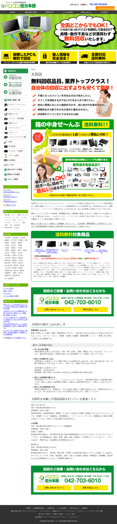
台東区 (13, 243)
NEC (6, 225)
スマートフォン (14, 128)
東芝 (19, 215)
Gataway (17, 225)
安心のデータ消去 (14, 169)
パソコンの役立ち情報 (10, 296)
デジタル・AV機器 (15, 151)
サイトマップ (74, 517)
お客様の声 (49, 12)
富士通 (7, 215)
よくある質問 (67, 12)
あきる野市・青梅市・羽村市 (14, 265)
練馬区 (13, 250)
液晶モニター (13, 114)
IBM (23, 222)
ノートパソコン (14, 109)
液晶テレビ (12, 123)
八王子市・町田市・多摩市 (14, 268)
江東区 (7, 248)
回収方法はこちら (90, 309)
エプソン (21, 220)
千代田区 (8, 238)
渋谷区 (7, 245)
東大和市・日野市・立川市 (14, 255)
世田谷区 (16, 238)
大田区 (7, 250)
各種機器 (11, 160)
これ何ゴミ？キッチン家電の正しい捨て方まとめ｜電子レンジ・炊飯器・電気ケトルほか (15, 313)
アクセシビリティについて (58, 517)
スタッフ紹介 (12, 179)
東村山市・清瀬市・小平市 (14, 260)
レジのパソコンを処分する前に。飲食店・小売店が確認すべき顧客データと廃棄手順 (15, 332)
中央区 (20, 248)
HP (11, 225)
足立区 (13, 245)
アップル (24, 217)
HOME (12, 12)
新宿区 (13, 248)
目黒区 (20, 245)
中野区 (13, 253)
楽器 (10, 142)
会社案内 (104, 12)
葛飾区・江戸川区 (11, 240)
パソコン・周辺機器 (16, 118)
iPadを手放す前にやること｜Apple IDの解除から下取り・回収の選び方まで (15, 326)
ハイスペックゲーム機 (17, 137)
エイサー (8, 222)
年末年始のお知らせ (10, 197)
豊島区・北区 (23, 240)
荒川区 (20, 253)
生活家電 (11, 146)
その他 (11, 165)
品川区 (23, 238)
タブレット (12, 132)
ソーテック (16, 222)
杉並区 (25, 250)
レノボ (25, 215)
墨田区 (20, 243)
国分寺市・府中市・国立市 (14, 263)
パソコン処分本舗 (60, 521)
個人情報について (40, 517)
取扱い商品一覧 (13, 100)
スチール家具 (13, 155)
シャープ (8, 220)
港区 (19, 250)
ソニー (13, 215)
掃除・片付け (7, 291)
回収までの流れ (13, 174)
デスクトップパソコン (17, 105)
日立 (14, 220)
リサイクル (7, 293)
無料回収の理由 (31, 12)
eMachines (8, 227)
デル (17, 217)
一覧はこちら (10, 205)
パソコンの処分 (8, 288)
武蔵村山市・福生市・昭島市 (14, 270)
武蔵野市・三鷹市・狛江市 (14, 273)
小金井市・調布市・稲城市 (14, 258)
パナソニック (9, 217)
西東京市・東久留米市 (12, 275)
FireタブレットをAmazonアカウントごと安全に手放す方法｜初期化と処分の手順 (15, 306)
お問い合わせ (86, 12)
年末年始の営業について (11, 192)
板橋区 (7, 243)
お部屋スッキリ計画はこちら (15, 338)
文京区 (7, 253)
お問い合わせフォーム (54, 309)
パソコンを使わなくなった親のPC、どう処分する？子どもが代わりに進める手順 (15, 319)
